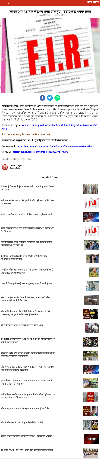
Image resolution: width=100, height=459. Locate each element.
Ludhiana (15, 159)
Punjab (5, 159)
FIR (23, 159)
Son (29, 159)
